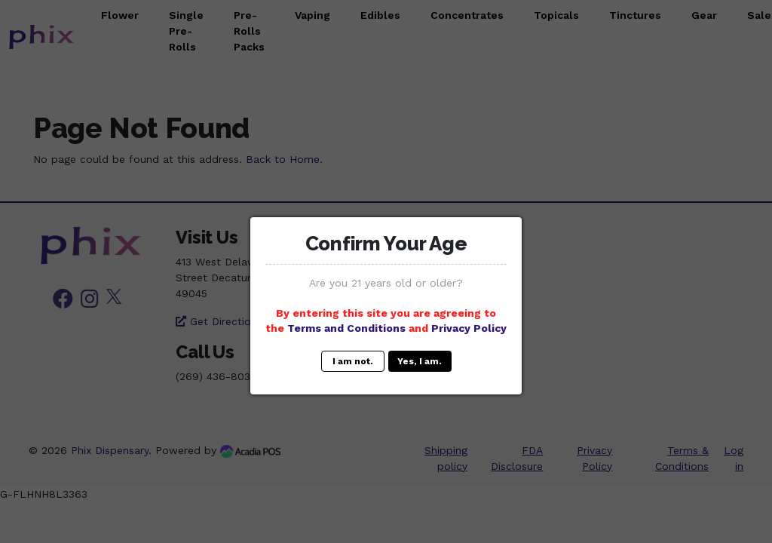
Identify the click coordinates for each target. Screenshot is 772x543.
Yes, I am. (419, 361)
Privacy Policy (469, 328)
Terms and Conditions (346, 328)
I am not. (352, 361)
